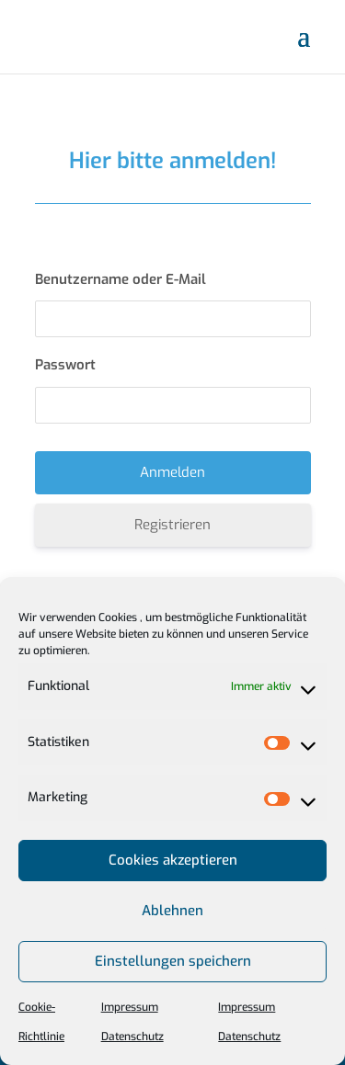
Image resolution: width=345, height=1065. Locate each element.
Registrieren (172, 525)
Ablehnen (172, 910)
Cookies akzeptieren (173, 860)
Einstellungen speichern (173, 961)
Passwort (65, 365)
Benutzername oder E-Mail (120, 279)
